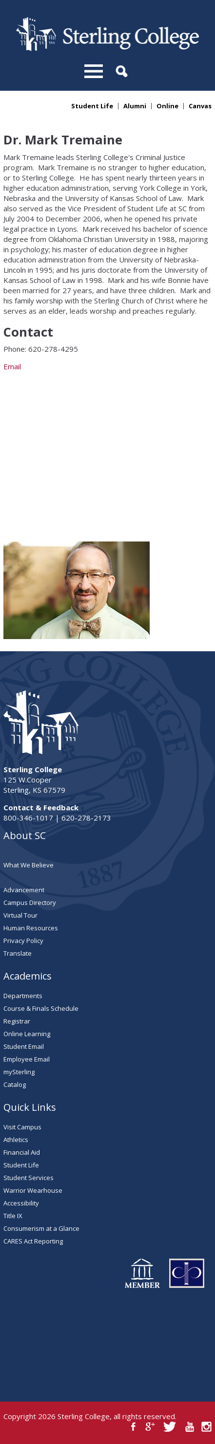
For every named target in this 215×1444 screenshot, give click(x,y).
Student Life (92, 106)
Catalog (14, 1084)
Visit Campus (22, 1127)
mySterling (19, 1071)
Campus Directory (29, 902)
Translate (17, 953)
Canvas (200, 106)
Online (167, 106)
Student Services (28, 1177)
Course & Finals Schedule (40, 1008)
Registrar (16, 1021)
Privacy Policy (23, 940)
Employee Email (26, 1059)
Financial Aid (21, 1152)
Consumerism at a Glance (41, 1228)
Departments (22, 995)
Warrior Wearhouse (32, 1190)
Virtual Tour (20, 915)
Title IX (12, 1215)
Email (107, 447)
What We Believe (28, 865)
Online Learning (26, 1033)
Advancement (23, 889)
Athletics (15, 1139)
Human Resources (30, 927)
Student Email (23, 1046)
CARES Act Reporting (33, 1241)
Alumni (134, 106)
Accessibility (21, 1203)
